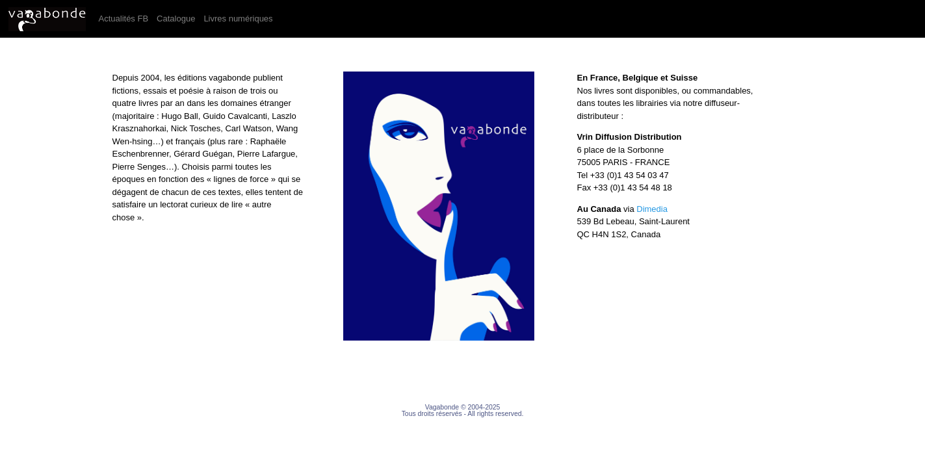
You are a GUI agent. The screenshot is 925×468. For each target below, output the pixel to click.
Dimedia (652, 209)
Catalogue (178, 17)
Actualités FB (126, 17)
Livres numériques (240, 17)
